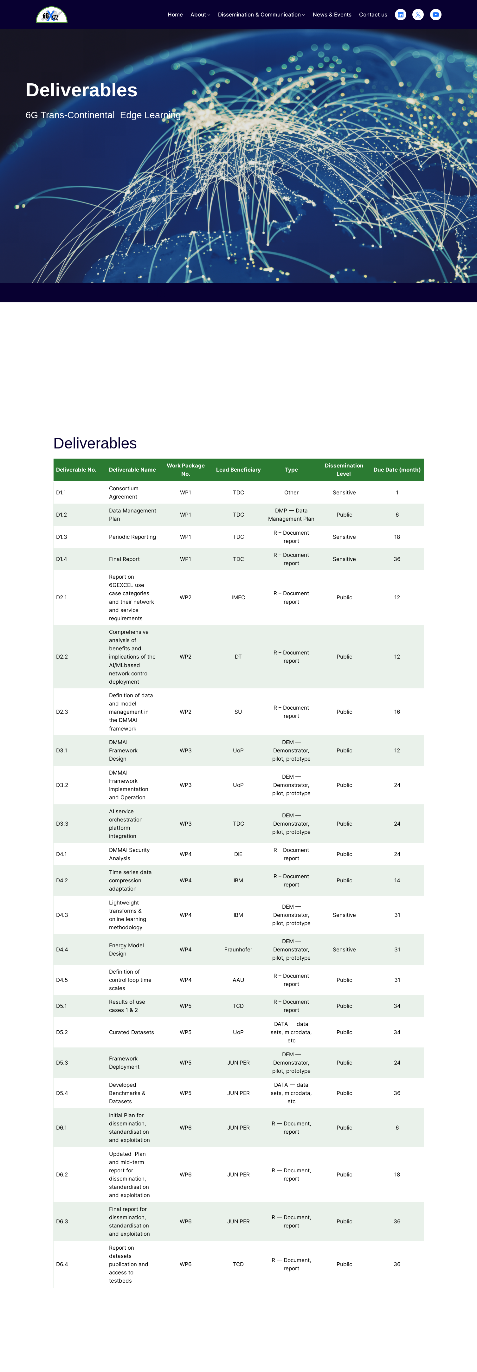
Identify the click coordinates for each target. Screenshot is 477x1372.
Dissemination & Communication (259, 14)
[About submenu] (208, 14)
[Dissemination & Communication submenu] (303, 14)
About (198, 14)
